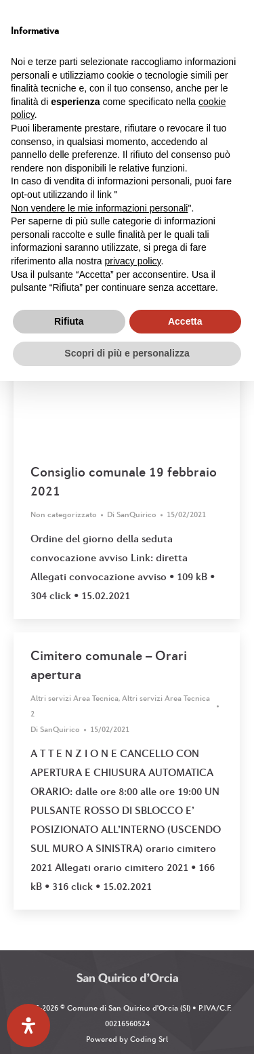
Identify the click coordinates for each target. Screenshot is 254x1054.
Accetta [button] (185, 321)
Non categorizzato (63, 514)
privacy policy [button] (133, 261)
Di (131, 514)
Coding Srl (149, 1039)
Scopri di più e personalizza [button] (126, 353)
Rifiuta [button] (69, 321)
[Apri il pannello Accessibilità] (28, 1025)
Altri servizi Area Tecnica (74, 698)
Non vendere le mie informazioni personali (99, 208)
